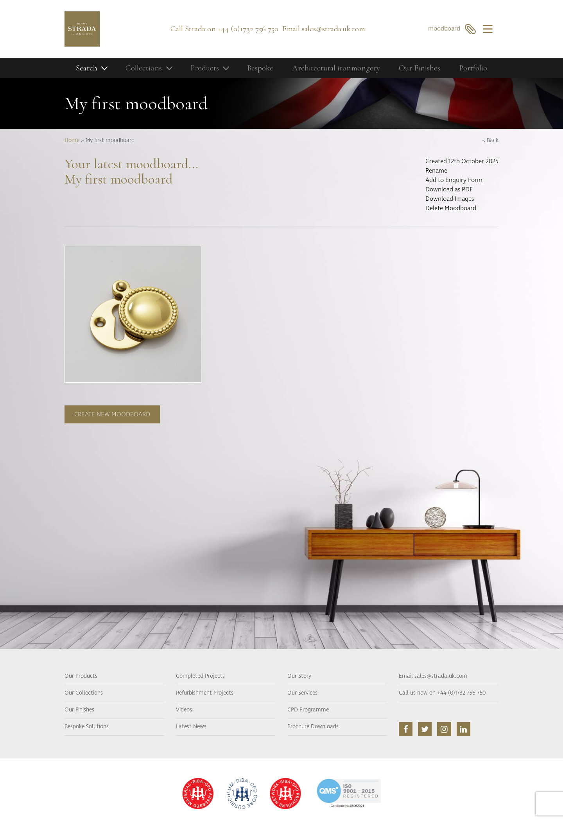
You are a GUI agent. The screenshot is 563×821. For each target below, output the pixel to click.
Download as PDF (449, 189)
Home (72, 140)
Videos (184, 710)
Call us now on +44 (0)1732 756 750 (442, 693)
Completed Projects (200, 676)
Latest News (191, 727)
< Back (490, 140)
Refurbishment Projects (204, 693)
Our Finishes (419, 68)
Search (86, 68)
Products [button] (204, 68)
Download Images (449, 198)
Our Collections (84, 693)
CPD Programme (308, 710)
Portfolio (473, 68)
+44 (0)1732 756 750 (247, 29)
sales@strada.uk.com (333, 29)
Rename (436, 170)
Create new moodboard (112, 414)
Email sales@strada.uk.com (433, 676)
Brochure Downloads (313, 727)
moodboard (452, 29)
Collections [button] (144, 68)
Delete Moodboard (450, 208)
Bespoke (260, 68)
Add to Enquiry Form (453, 180)
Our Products (81, 676)
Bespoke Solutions (87, 727)
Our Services (302, 693)
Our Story (299, 676)
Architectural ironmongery (336, 68)
